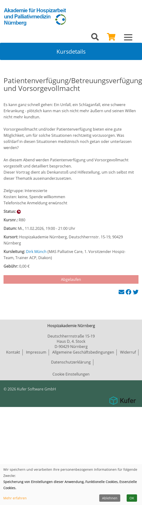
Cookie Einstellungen (71, 374)
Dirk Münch (36, 251)
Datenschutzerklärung (71, 362)
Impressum (36, 352)
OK (131, 498)
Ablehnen (109, 498)
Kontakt (13, 352)
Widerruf (128, 352)
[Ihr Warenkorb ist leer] (111, 38)
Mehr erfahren (15, 498)
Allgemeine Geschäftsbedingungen (83, 352)
